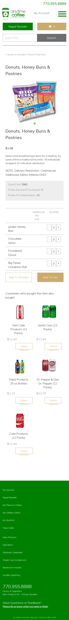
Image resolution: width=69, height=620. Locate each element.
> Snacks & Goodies (15, 54)
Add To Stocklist (18, 277)
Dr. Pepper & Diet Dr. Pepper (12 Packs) (48, 383)
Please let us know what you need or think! (25, 606)
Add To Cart (50, 277)
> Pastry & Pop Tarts (36, 54)
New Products (9, 537)
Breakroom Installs (12, 567)
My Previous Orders (12, 505)
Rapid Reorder (18, 26)
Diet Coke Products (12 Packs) (19, 329)
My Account (41, 13)
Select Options (24, 347)
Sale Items (8, 544)
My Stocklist (8, 520)
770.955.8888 (54, 3)
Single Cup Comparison (14, 560)
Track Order (8, 528)
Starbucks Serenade (12, 552)
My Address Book (11, 512)
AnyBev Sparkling (11, 575)
